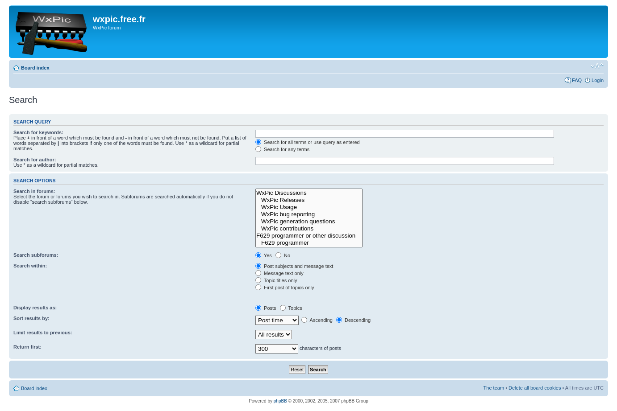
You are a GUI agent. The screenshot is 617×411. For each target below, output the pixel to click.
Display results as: (35, 307)
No (282, 255)
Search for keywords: (38, 132)
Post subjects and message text (294, 266)
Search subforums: (35, 255)
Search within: (30, 265)
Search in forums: (34, 191)
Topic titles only (276, 280)
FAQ (577, 80)
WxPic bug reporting (309, 214)
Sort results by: (31, 318)
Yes (263, 255)
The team (494, 387)
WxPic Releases (309, 200)
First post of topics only (284, 287)
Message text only (279, 273)
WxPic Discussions (309, 193)
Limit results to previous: (42, 332)
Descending (353, 320)
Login (598, 80)
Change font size (597, 66)
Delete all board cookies (535, 387)
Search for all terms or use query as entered (307, 142)
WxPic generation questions (309, 221)
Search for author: (34, 159)
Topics (291, 308)
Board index (35, 67)
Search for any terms (282, 149)
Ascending (317, 320)
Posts (265, 308)
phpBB (280, 401)
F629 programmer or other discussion (309, 235)
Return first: (27, 346)
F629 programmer (309, 243)
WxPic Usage (309, 207)
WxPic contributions (309, 228)
